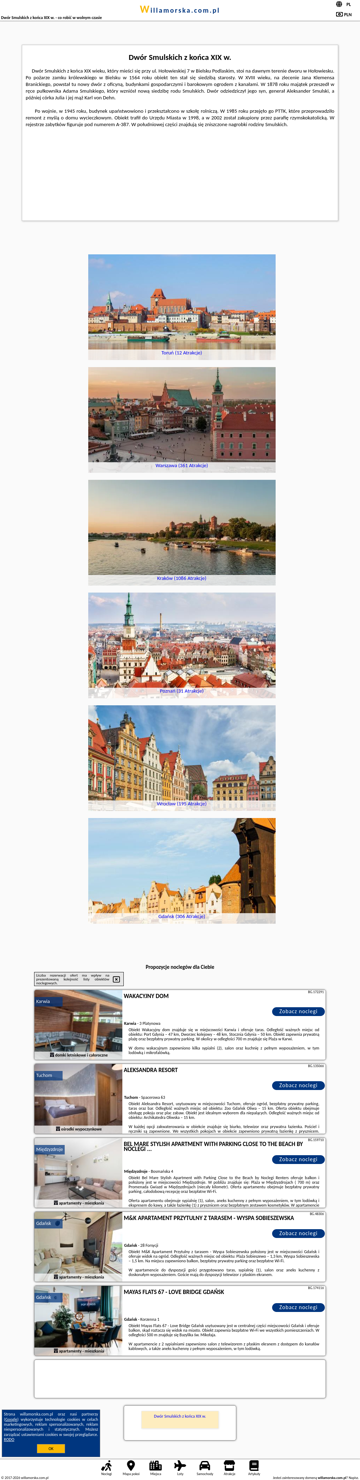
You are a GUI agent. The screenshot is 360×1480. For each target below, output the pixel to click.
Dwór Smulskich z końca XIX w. (180, 1416)
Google (11, 1419)
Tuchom (44, 1075)
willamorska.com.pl (180, 10)
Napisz (353, 1477)
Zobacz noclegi (298, 1011)
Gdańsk (43, 1223)
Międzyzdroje (49, 1149)
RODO (9, 1439)
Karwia (43, 1001)
